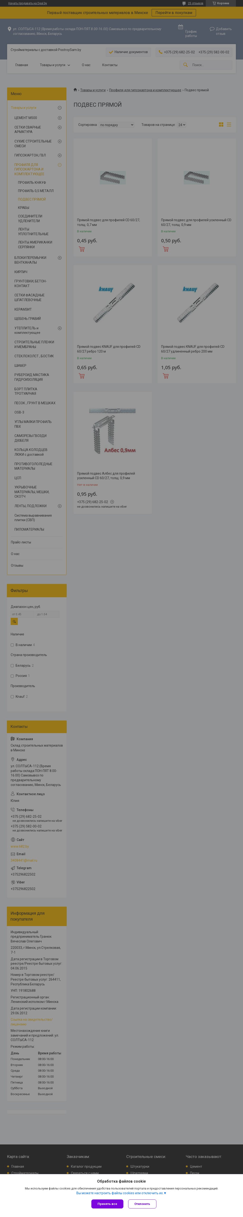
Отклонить (142, 1204)
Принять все (107, 1204)
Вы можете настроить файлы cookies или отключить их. (120, 1193)
